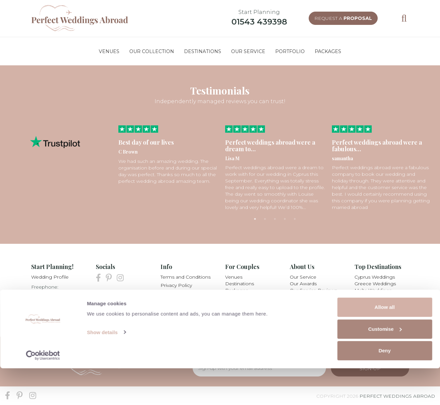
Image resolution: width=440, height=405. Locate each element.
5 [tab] (294, 219)
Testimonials (239, 303)
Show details (102, 368)
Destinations (239, 284)
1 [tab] (255, 219)
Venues (233, 277)
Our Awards (303, 284)
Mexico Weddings (375, 303)
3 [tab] (275, 219)
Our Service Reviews (313, 290)
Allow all (385, 344)
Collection (236, 297)
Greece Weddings (375, 284)
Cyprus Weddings (374, 277)
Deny (385, 387)
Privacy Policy (176, 285)
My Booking (174, 294)
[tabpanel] (168, 155)
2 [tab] (265, 219)
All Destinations (372, 310)
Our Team (301, 297)
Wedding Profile (50, 277)
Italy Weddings (371, 297)
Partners (170, 302)
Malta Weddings (373, 290)
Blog (166, 310)
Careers (298, 303)
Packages (236, 290)
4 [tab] (285, 219)
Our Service (303, 277)
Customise (385, 366)
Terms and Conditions (185, 277)
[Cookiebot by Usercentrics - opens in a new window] (43, 392)
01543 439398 (259, 22)
